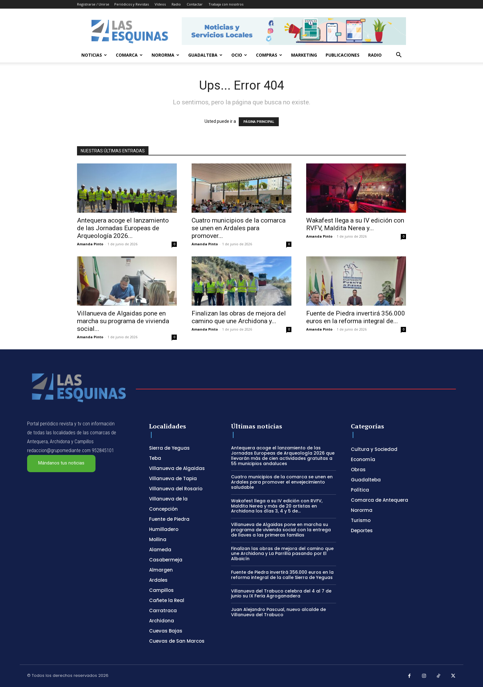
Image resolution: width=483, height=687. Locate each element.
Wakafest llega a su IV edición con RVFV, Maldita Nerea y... (355, 224)
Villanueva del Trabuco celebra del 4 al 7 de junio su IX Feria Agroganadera (281, 593)
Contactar (195, 4)
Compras (269, 55)
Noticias (94, 55)
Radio (176, 4)
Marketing (304, 55)
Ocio (239, 55)
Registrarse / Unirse (93, 4)
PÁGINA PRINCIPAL (258, 122)
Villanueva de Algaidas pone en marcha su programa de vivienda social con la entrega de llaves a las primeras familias (281, 529)
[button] (398, 55)
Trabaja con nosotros (226, 4)
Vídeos (160, 4)
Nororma (165, 55)
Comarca (129, 55)
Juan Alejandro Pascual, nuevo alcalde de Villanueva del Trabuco (278, 612)
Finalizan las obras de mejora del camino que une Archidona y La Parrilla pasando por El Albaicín (282, 553)
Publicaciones (342, 55)
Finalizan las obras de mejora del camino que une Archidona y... (239, 317)
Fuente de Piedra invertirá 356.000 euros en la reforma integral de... (355, 317)
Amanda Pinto (90, 244)
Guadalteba (205, 55)
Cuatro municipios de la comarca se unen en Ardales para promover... (239, 228)
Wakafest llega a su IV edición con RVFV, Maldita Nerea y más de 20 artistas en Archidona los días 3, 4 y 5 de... (277, 506)
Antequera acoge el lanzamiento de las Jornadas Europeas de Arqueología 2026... (123, 228)
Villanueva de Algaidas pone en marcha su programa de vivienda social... (123, 321)
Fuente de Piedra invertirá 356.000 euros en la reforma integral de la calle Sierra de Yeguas (282, 575)
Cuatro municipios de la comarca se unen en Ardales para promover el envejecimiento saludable (282, 482)
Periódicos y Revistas (131, 4)
